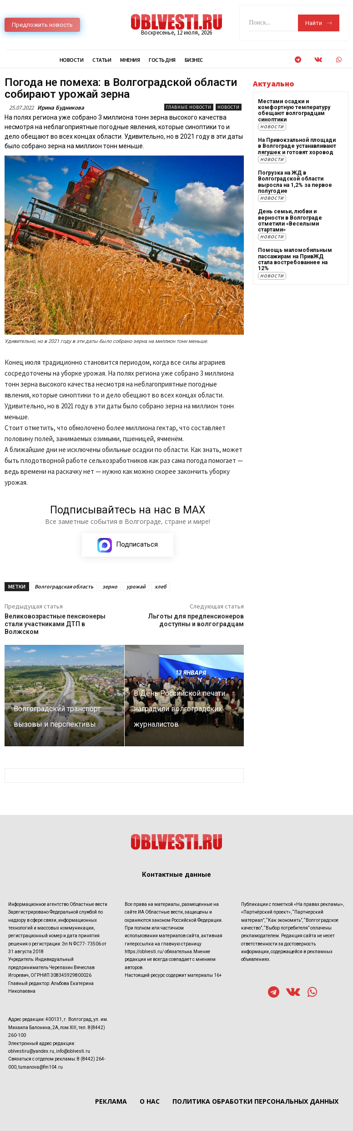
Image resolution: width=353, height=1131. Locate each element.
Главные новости (188, 107)
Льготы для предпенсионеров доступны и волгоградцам (196, 620)
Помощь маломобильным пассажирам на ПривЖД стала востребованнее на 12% (294, 258)
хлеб (160, 586)
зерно (109, 586)
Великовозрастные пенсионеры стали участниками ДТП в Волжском (55, 624)
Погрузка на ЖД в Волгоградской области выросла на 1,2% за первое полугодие (295, 181)
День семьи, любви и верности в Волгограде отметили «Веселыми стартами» (290, 220)
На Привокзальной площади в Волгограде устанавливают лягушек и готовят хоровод (297, 145)
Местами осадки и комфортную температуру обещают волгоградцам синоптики (294, 110)
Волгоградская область (64, 586)
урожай (136, 586)
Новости (229, 107)
